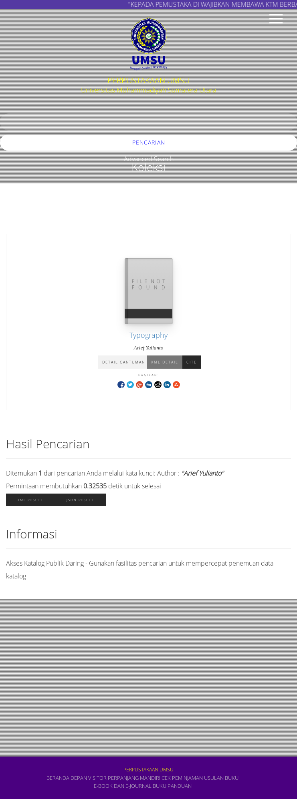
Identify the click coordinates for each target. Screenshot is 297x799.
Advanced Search (149, 159)
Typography (148, 335)
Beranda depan (66, 777)
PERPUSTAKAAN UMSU (148, 769)
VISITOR (97, 777)
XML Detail (164, 362)
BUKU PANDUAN (172, 785)
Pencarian (148, 142)
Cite (191, 362)
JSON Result (80, 500)
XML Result (30, 500)
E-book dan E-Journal (123, 785)
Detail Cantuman (123, 362)
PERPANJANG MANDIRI (134, 777)
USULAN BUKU (221, 777)
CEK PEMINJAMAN (182, 777)
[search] (148, 121)
